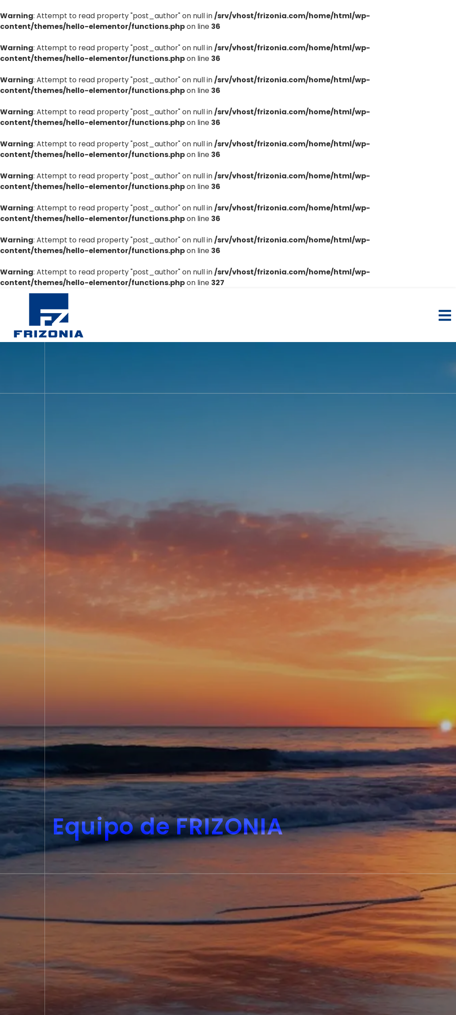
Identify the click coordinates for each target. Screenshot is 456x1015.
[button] (445, 315)
